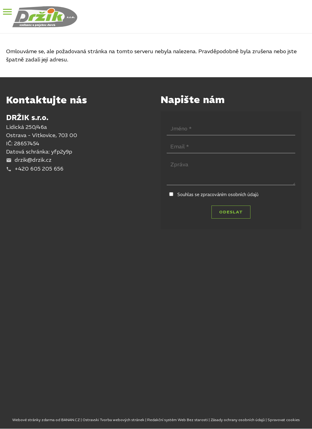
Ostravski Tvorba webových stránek (113, 419)
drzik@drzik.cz (33, 159)
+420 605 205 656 (39, 168)
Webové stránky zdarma (33, 419)
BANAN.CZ (70, 419)
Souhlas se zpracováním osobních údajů (218, 194)
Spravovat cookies (284, 419)
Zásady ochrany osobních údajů (238, 419)
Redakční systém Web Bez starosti (177, 419)
